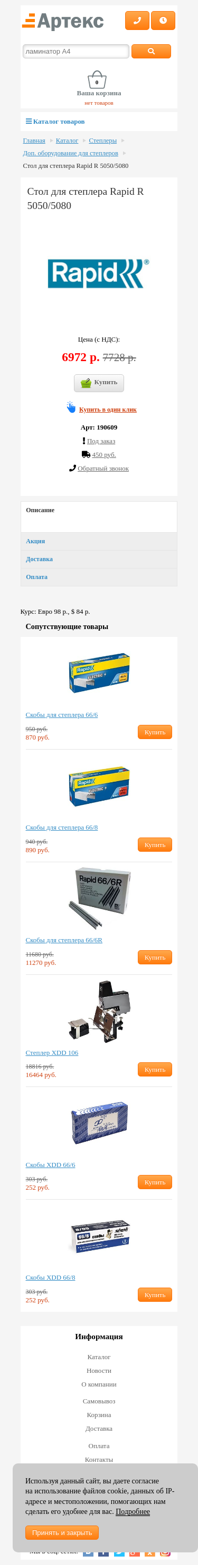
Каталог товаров (55, 121)
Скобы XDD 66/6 (51, 1165)
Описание (40, 510)
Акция (35, 541)
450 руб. (104, 454)
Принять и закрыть (62, 1533)
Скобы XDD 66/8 (51, 1277)
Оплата (37, 577)
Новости (99, 1370)
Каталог (67, 140)
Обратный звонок (103, 468)
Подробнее (133, 1512)
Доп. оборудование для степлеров (70, 153)
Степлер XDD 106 (52, 1052)
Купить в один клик (108, 409)
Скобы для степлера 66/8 (62, 827)
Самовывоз (99, 1401)
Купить (99, 383)
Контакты (99, 1459)
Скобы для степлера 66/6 (62, 715)
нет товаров (99, 102)
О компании (98, 1384)
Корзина (99, 1415)
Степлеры (103, 140)
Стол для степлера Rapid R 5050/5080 (76, 166)
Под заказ (101, 441)
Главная (34, 140)
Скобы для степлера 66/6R (64, 940)
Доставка (39, 559)
